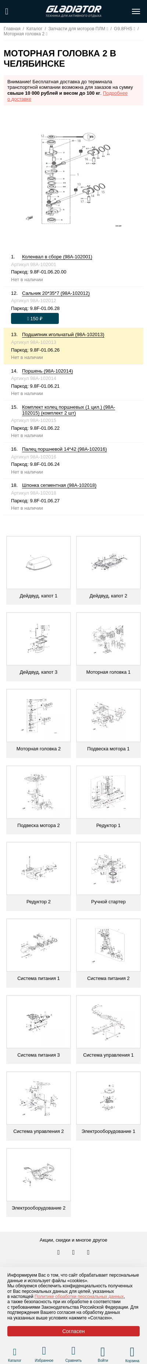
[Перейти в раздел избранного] (44, 1351)
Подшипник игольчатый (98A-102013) (63, 334)
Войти (103, 1360)
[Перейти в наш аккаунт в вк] (59, 1253)
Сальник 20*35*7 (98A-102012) (56, 293)
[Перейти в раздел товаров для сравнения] (74, 1351)
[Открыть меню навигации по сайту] (136, 11)
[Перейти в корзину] (132, 1351)
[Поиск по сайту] (7, 11)
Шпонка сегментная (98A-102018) (59, 485)
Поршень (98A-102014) (47, 371)
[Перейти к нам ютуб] (88, 1253)
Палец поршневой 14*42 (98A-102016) (64, 449)
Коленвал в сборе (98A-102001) (57, 256)
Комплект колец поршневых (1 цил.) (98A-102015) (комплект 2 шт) (68, 410)
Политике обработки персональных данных (79, 1296)
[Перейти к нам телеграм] (74, 1253)
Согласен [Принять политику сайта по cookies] (73, 1331)
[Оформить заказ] (35, 318)
